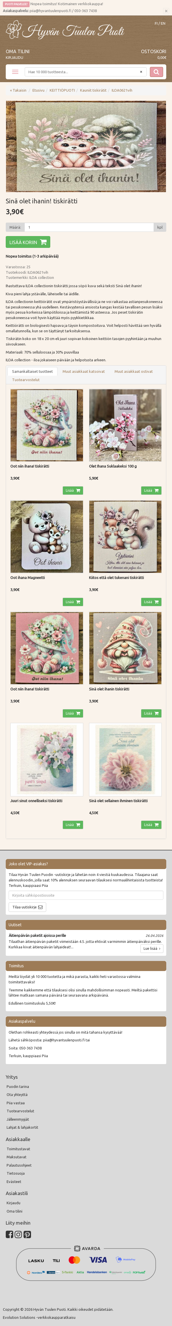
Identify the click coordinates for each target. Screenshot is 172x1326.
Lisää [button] (70, 490)
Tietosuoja (16, 1173)
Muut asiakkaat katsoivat (84, 371)
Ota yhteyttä (17, 1095)
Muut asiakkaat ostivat (134, 371)
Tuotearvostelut (26, 380)
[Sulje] (166, 11)
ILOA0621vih (122, 90)
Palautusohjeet (19, 1165)
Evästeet (14, 1182)
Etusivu (38, 90)
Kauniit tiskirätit (93, 90)
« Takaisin (18, 90)
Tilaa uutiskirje (24, 907)
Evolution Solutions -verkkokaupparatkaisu (39, 1317)
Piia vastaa (16, 1103)
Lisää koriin (23, 242)
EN (163, 23)
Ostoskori (153, 51)
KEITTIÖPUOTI (62, 90)
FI (156, 23)
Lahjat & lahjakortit (22, 1127)
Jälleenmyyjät (18, 1119)
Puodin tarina (18, 1086)
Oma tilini (18, 51)
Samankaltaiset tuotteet (32, 371)
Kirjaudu (14, 57)
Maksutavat (16, 1157)
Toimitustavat (18, 1149)
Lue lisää (152, 948)
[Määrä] (89, 227)
